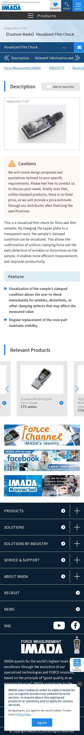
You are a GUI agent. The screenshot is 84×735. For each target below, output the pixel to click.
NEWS (9, 609)
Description (20, 57)
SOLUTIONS (14, 527)
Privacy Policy (23, 714)
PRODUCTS (13, 510)
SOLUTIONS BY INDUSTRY (26, 543)
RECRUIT (12, 592)
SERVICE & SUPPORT (22, 559)
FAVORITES (55, 6)
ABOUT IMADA (16, 576)
